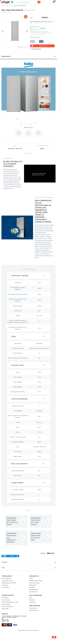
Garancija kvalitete (33, 589)
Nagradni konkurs (33, 591)
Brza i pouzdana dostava (7, 606)
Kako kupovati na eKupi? (7, 580)
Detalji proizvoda (5, 56)
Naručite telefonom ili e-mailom (9, 583)
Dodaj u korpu (43, 46)
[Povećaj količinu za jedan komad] (41, 41)
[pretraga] (39, 2)
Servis (30, 597)
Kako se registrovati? (6, 578)
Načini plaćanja (5, 597)
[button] (28, 275)
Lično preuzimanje (6, 600)
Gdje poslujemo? (33, 585)
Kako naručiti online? (35, 37)
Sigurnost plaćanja (6, 604)
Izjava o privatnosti (33, 610)
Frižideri (11, 5)
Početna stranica (4, 5)
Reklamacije (32, 600)
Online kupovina (5, 587)
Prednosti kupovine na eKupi (35, 580)
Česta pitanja (5, 585)
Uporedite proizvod (35, 49)
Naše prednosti (5, 608)
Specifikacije (4, 562)
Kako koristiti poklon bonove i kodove (10, 602)
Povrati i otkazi (32, 602)
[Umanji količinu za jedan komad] (32, 41)
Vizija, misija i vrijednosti (34, 583)
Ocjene (3, 567)
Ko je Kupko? (32, 587)
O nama (31, 578)
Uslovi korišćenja (33, 608)
